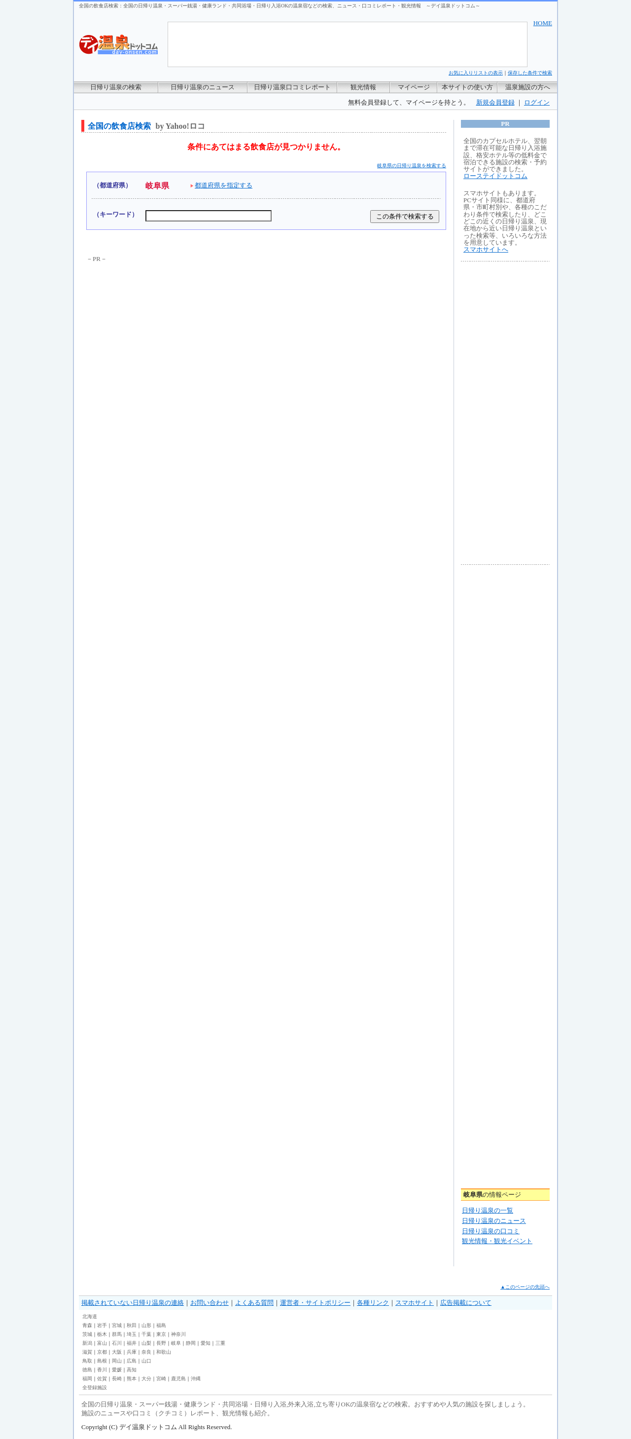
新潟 (87, 1343)
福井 (132, 1343)
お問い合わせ (209, 1302)
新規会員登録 (495, 102)
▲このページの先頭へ (525, 1287)
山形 (146, 1325)
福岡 (87, 1378)
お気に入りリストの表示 (476, 72)
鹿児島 (178, 1378)
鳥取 (87, 1361)
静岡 (191, 1343)
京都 (102, 1352)
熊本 (132, 1378)
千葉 (146, 1334)
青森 (87, 1325)
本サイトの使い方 (467, 87)
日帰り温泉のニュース (203, 87)
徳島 (87, 1369)
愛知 (205, 1343)
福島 (161, 1325)
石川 (117, 1343)
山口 (146, 1361)
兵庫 (132, 1352)
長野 (161, 1343)
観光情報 (363, 87)
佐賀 (102, 1378)
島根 (102, 1361)
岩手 (102, 1325)
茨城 (87, 1334)
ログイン (537, 102)
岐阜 (176, 1343)
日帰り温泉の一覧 (487, 1210)
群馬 (117, 1334)
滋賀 (87, 1352)
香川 (102, 1369)
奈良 (146, 1352)
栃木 (102, 1334)
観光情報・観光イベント (497, 1241)
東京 (161, 1334)
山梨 (146, 1343)
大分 (146, 1378)
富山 (102, 1343)
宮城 (117, 1325)
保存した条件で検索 (530, 72)
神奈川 (178, 1334)
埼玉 (132, 1334)
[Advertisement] (171, 337)
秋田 (132, 1325)
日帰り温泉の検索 (115, 87)
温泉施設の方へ (527, 87)
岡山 (117, 1361)
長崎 (117, 1378)
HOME (542, 23)
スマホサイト (414, 1302)
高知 (132, 1369)
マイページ (414, 87)
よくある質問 (254, 1302)
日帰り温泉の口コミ (491, 1231)
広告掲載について (465, 1302)
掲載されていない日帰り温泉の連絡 (132, 1302)
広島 (132, 1361)
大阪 (117, 1352)
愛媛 (117, 1369)
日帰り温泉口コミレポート (292, 87)
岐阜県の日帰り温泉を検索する (411, 165)
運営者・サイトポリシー (315, 1302)
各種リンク (373, 1302)
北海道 (89, 1316)
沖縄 (196, 1378)
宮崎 (161, 1378)
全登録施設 (94, 1387)
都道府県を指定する (221, 185)
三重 (220, 1343)
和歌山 (163, 1352)
